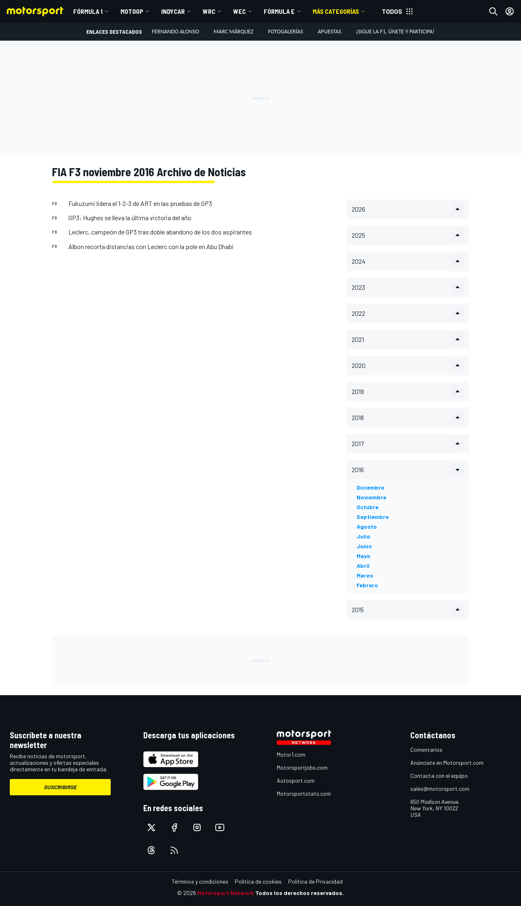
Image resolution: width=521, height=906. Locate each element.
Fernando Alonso (175, 31)
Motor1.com (291, 754)
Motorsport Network (225, 892)
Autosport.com (296, 780)
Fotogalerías (285, 31)
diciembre (370, 487)
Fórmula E (279, 11)
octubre (368, 506)
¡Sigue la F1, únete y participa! (395, 31)
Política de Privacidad (315, 881)
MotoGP (131, 11)
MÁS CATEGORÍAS (336, 11)
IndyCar (173, 11)
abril (363, 565)
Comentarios (426, 749)
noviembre (371, 497)
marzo (365, 575)
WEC (239, 11)
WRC (209, 11)
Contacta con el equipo (439, 775)
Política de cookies (258, 881)
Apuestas (329, 31)
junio (364, 546)
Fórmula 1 (88, 11)
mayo (363, 555)
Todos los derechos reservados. (299, 892)
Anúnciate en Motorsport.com (447, 762)
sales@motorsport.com (439, 788)
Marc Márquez (233, 31)
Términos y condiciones (200, 881)
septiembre (373, 516)
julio (363, 536)
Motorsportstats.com (304, 793)
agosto (367, 526)
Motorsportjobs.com (302, 767)
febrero (367, 585)
